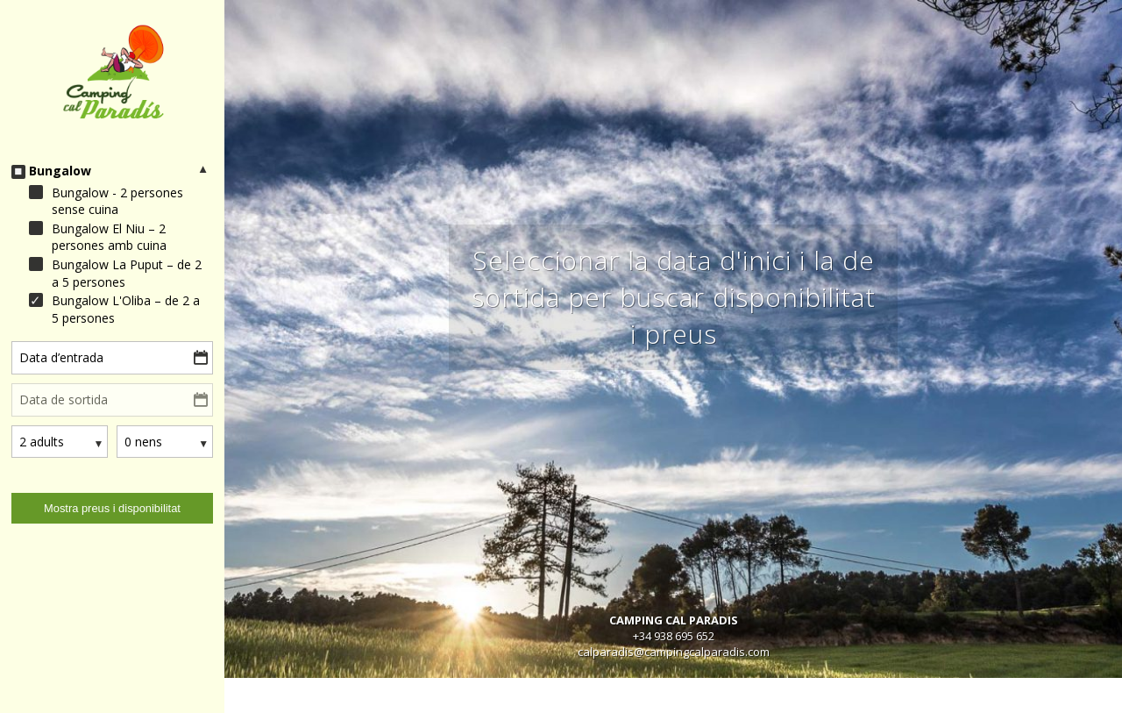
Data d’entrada (61, 357)
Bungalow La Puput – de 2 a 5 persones (127, 273)
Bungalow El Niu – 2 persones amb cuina (109, 237)
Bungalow (60, 170)
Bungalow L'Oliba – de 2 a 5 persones (126, 309)
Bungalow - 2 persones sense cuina (117, 201)
